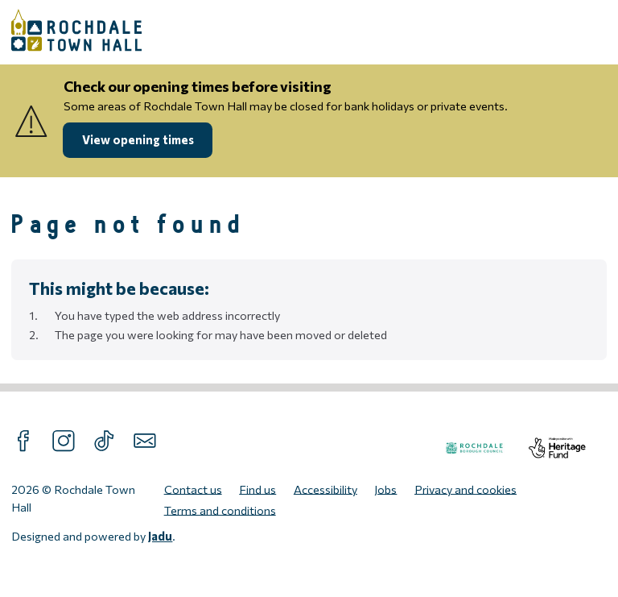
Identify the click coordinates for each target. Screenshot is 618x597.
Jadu (160, 536)
